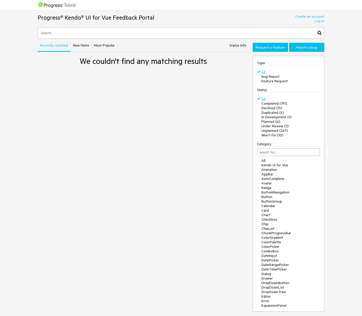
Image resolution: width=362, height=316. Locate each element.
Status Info (237, 45)
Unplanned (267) (274, 130)
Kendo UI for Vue (274, 165)
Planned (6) (270, 121)
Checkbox (269, 219)
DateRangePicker (275, 264)
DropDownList (272, 287)
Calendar (268, 206)
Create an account (309, 16)
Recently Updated (54, 45)
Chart (265, 215)
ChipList (267, 228)
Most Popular (104, 45)
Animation (269, 169)
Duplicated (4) (272, 112)
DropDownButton (275, 283)
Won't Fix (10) (272, 135)
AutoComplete (272, 178)
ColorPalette (271, 242)
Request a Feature (270, 47)
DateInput (269, 255)
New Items (81, 45)
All (263, 72)
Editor (266, 296)
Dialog (266, 273)
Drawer (267, 278)
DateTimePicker (274, 269)
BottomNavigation (275, 192)
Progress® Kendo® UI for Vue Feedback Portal (96, 17)
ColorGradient (272, 237)
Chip (264, 224)
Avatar (266, 183)
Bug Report (270, 76)
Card (265, 210)
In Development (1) (276, 117)
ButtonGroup (271, 201)
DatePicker (270, 260)
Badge (266, 187)
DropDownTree (273, 292)
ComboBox (270, 251)
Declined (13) (271, 108)
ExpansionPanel (273, 305)
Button (266, 196)
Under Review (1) (275, 126)
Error (265, 301)
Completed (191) (274, 103)
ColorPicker (270, 246)
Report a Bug (306, 47)
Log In (319, 21)
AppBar (267, 174)
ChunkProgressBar (276, 233)
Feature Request (274, 81)
